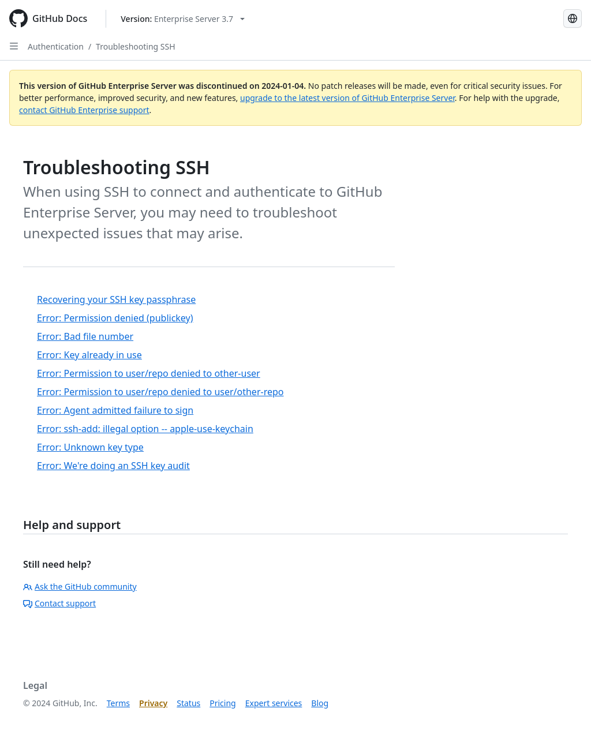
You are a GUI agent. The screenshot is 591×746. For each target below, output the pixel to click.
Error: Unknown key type (90, 447)
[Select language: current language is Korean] (572, 18)
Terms (118, 703)
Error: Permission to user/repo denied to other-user (148, 373)
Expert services (273, 703)
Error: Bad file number (85, 336)
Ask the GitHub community (80, 586)
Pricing (222, 703)
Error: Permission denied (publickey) (115, 318)
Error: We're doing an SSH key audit (113, 465)
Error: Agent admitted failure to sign (115, 410)
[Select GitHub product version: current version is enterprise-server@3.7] (182, 19)
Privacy (153, 703)
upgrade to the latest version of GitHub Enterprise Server (347, 97)
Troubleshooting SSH (135, 46)
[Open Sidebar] (14, 46)
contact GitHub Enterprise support (84, 109)
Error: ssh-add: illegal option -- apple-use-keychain (145, 428)
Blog (319, 703)
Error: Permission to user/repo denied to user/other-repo (160, 391)
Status (188, 703)
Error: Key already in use (89, 354)
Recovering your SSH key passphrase (116, 299)
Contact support (59, 603)
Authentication (56, 46)
